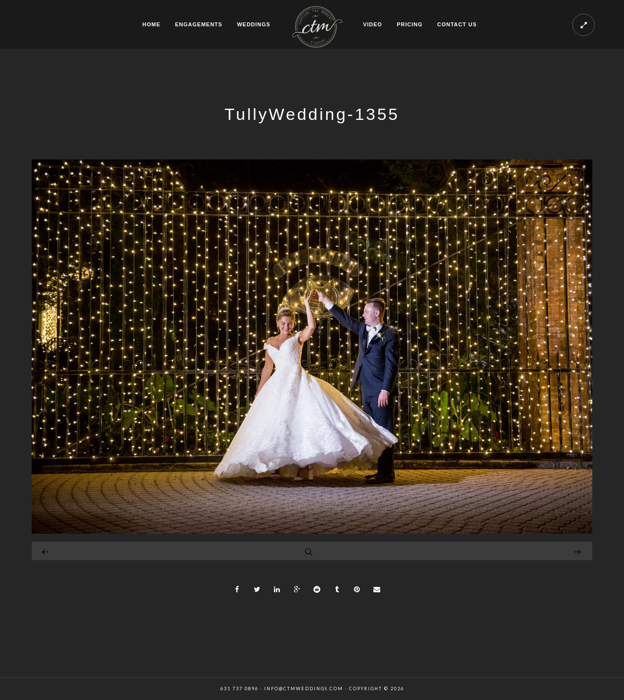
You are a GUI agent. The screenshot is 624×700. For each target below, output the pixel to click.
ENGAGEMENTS (198, 24)
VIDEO (372, 24)
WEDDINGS (254, 24)
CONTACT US (457, 24)
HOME (151, 24)
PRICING (410, 24)
